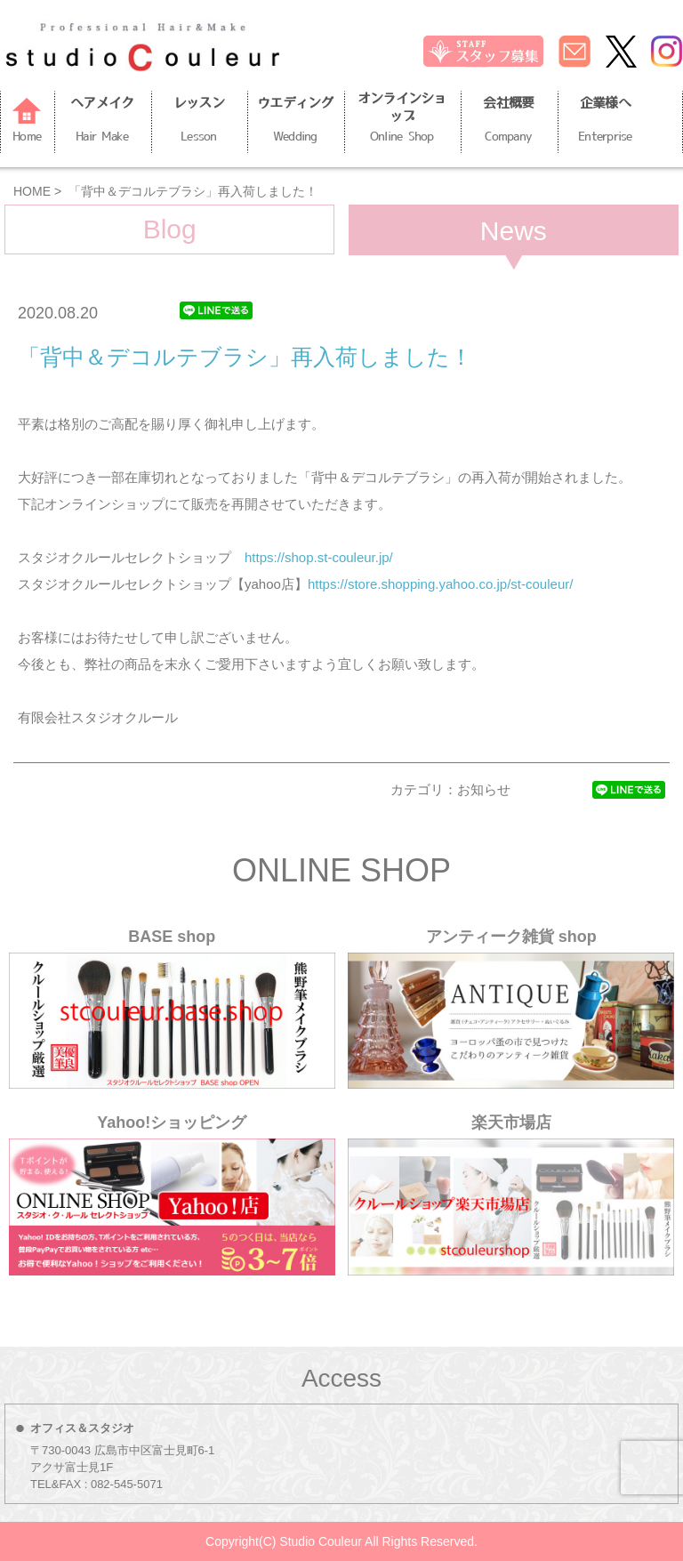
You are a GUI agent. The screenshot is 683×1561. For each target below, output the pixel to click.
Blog (170, 229)
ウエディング (295, 122)
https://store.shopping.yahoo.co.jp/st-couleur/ (441, 583)
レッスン (199, 122)
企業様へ (605, 122)
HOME (32, 191)
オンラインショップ (402, 120)
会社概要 (509, 122)
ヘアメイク (102, 122)
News (513, 230)
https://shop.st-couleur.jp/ (319, 557)
